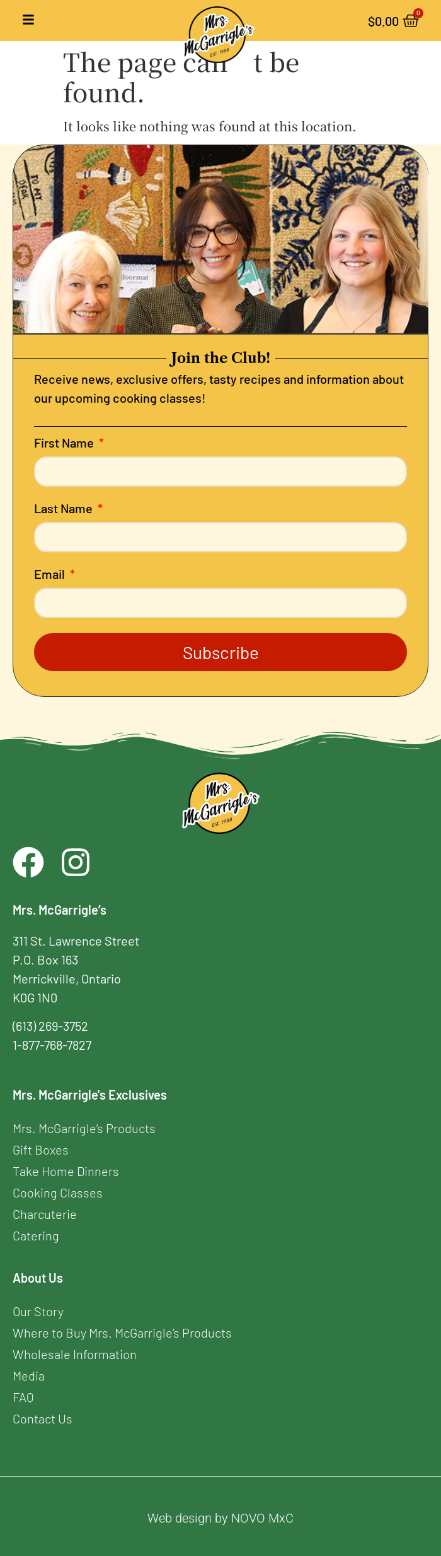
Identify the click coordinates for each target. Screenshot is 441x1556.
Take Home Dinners (66, 1171)
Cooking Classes (58, 1192)
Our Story (38, 1311)
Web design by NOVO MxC (220, 1518)
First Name (65, 443)
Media (29, 1375)
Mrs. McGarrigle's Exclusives (90, 1094)
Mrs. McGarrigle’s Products (84, 1128)
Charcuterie (45, 1213)
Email (50, 574)
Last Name (64, 509)
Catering (36, 1235)
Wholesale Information (75, 1354)
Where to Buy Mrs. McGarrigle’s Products (122, 1332)
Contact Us (42, 1418)
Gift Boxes (41, 1149)
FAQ (23, 1397)
